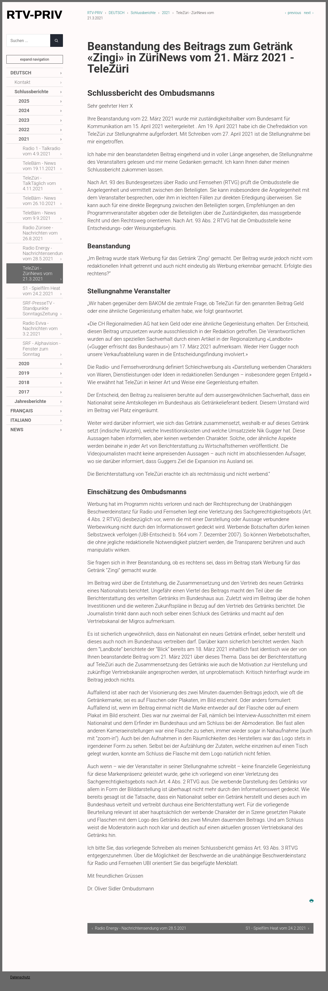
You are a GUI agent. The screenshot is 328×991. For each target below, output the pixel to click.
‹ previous (293, 13)
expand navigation (34, 59)
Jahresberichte (28, 362)
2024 (23, 107)
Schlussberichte (143, 13)
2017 (23, 353)
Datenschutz (20, 983)
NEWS (16, 388)
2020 (23, 327)
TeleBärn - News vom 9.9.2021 (41, 198)
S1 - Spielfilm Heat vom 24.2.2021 (39, 261)
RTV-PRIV (94, 13)
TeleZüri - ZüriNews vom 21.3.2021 (40, 248)
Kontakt (21, 81)
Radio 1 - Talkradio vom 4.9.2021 (39, 144)
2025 (23, 98)
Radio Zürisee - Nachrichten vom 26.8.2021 (38, 214)
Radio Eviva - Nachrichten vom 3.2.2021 (38, 295)
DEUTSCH (117, 13)
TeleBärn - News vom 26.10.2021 (41, 185)
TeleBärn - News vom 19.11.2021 (41, 158)
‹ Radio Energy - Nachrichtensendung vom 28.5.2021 (129, 931)
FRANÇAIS (20, 371)
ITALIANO (19, 379)
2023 (23, 116)
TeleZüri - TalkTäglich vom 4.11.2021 (41, 171)
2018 (23, 344)
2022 (23, 125)
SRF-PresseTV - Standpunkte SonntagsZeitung (38, 277)
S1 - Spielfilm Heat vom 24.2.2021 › (277, 928)
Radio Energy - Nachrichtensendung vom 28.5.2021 (41, 232)
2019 (23, 335)
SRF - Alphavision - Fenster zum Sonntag (39, 313)
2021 (166, 13)
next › (308, 13)
